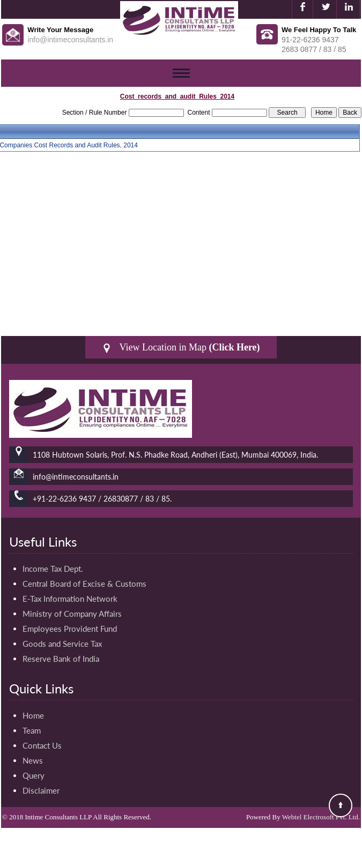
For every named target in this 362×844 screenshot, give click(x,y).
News (33, 760)
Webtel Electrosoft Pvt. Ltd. (321, 817)
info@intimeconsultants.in (70, 39)
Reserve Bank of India (61, 658)
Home (33, 715)
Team (32, 730)
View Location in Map (181, 347)
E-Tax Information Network (70, 598)
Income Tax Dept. (53, 568)
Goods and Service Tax (62, 643)
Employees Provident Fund (70, 628)
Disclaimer (41, 790)
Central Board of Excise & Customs (84, 583)
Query (34, 775)
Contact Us (42, 745)
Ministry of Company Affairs (72, 613)
